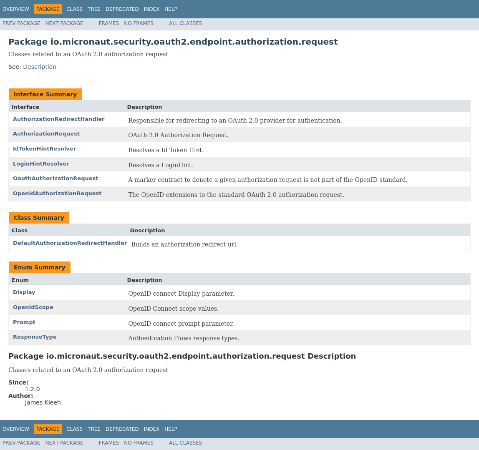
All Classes (185, 23)
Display (24, 292)
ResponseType (35, 337)
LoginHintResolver (41, 164)
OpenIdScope (33, 307)
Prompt (24, 322)
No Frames (139, 23)
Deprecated (122, 9)
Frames (109, 23)
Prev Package (21, 23)
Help (170, 9)
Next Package (64, 23)
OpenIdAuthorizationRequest (57, 193)
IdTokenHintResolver (44, 149)
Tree (94, 9)
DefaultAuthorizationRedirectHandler (70, 243)
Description (39, 66)
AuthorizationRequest (46, 134)
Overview (16, 9)
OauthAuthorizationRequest (55, 178)
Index (152, 9)
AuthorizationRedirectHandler (58, 119)
